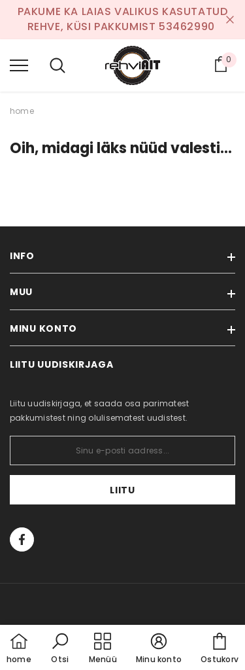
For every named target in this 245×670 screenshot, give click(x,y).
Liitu (122, 490)
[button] (60, 649)
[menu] (19, 65)
